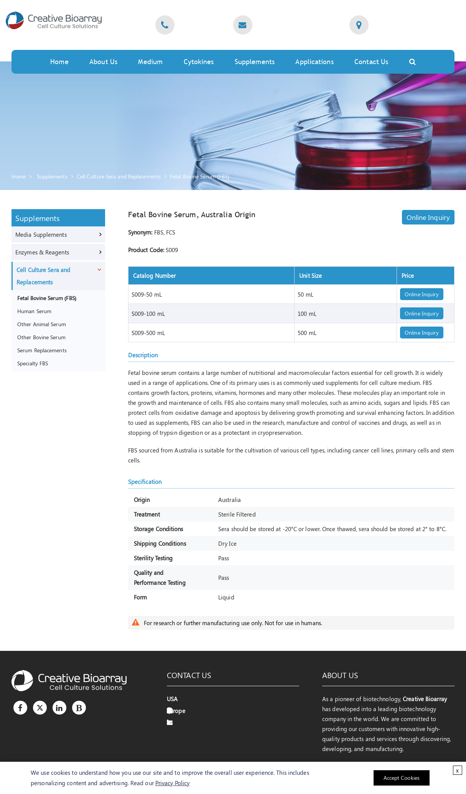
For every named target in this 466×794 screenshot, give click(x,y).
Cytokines (199, 62)
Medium (150, 62)
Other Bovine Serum (41, 336)
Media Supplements (41, 234)
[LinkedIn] (59, 708)
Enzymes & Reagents (42, 252)
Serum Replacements (42, 350)
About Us (103, 62)
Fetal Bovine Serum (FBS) (199, 176)
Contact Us (371, 62)
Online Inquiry (428, 217)
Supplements (255, 62)
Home (59, 62)
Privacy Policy (172, 783)
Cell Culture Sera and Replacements (119, 176)
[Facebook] (20, 708)
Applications (314, 62)
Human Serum (34, 310)
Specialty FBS (32, 363)
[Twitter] (40, 708)
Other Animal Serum (41, 323)
